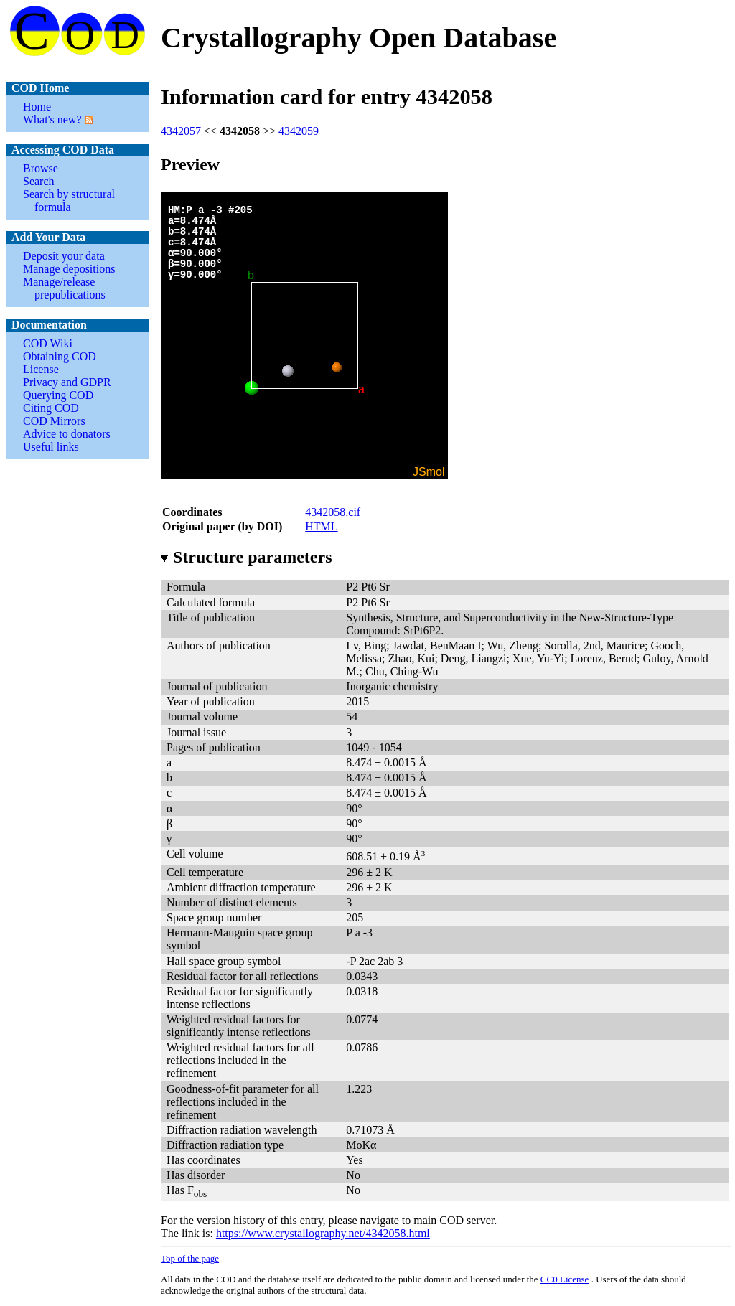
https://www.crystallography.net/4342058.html (323, 1233)
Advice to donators (67, 434)
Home (37, 106)
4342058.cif (332, 512)
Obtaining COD (59, 356)
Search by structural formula (69, 200)
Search (39, 181)
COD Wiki (47, 343)
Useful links (51, 447)
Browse (40, 168)
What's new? (52, 119)
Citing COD (51, 408)
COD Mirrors (54, 421)
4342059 (298, 131)
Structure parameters (246, 557)
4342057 (181, 131)
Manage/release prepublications (64, 288)
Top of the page (190, 1258)
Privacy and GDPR (67, 382)
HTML (321, 526)
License (41, 369)
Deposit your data (64, 256)
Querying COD (58, 395)
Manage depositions (69, 269)
